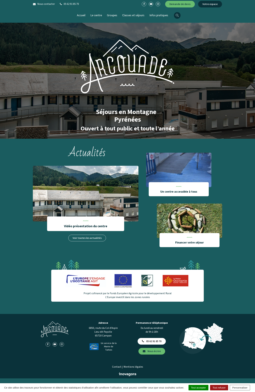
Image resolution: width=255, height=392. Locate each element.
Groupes (112, 15)
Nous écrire (152, 351)
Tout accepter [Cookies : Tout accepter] (198, 387)
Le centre (96, 15)
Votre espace (210, 4)
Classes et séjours (133, 15)
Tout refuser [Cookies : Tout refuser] (219, 387)
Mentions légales (133, 367)
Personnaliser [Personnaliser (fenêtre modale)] (240, 387)
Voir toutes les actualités (87, 238)
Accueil (81, 15)
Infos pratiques (158, 15)
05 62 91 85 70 (151, 341)
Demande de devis (180, 4)
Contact (116, 367)
